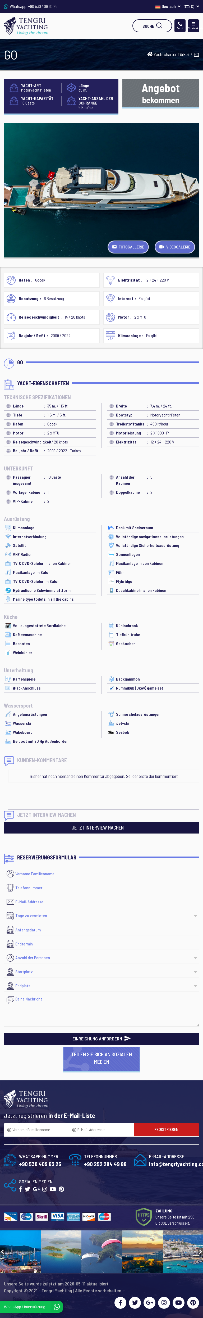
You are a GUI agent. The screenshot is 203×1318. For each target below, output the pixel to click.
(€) (191, 6)
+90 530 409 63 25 (43, 6)
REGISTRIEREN (166, 1129)
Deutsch (168, 6)
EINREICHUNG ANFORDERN (101, 1038)
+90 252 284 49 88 (105, 1164)
